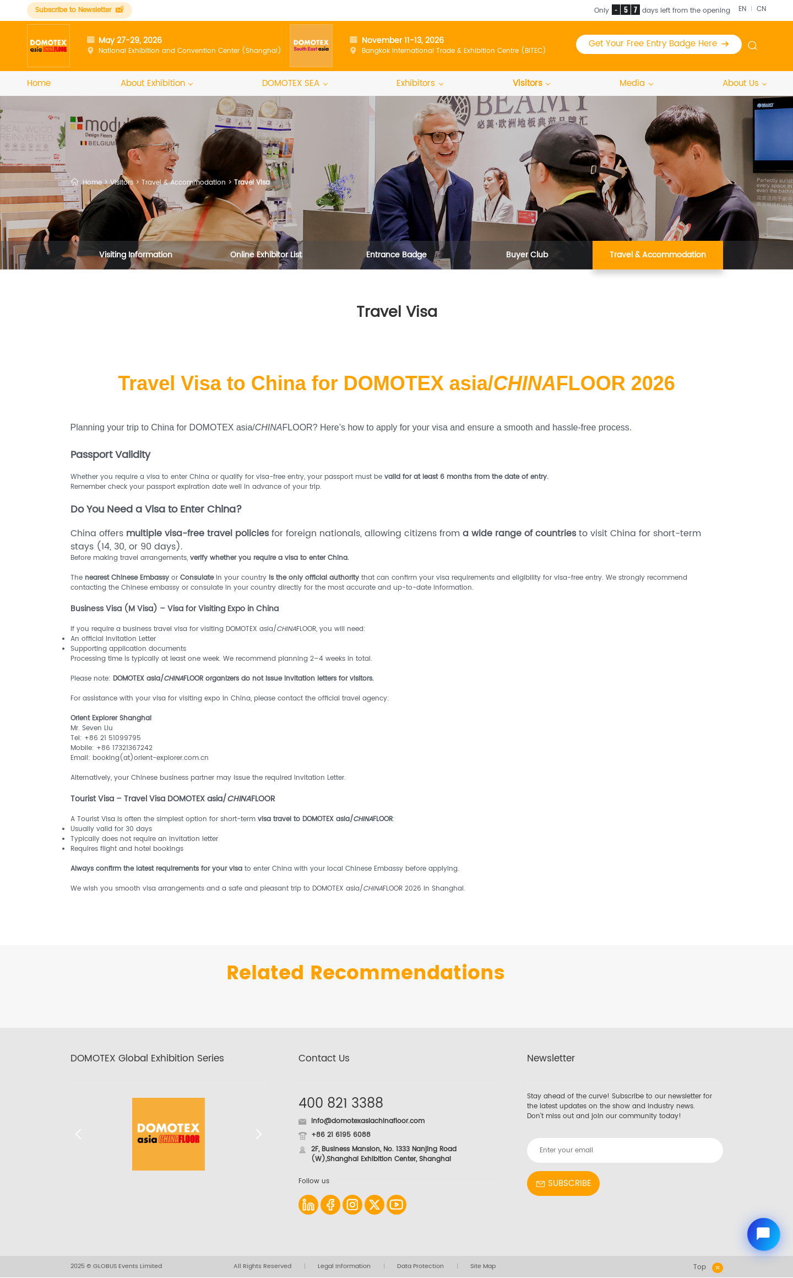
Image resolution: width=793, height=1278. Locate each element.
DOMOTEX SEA (294, 84)
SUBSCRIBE (563, 1184)
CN (761, 9)
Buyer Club (527, 256)
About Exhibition (157, 84)
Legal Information (344, 1267)
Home (39, 84)
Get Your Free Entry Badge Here (659, 44)
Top (708, 1268)
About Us (745, 84)
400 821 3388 (340, 1105)
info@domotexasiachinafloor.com (368, 1122)
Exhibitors (420, 84)
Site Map (483, 1267)
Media (636, 84)
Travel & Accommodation (184, 183)
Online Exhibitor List (266, 256)
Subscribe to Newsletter (79, 10)
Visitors (531, 84)
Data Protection (420, 1267)
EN (742, 9)
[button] (77, 1135)
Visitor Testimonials (396, 285)
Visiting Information (135, 256)
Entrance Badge (396, 256)
